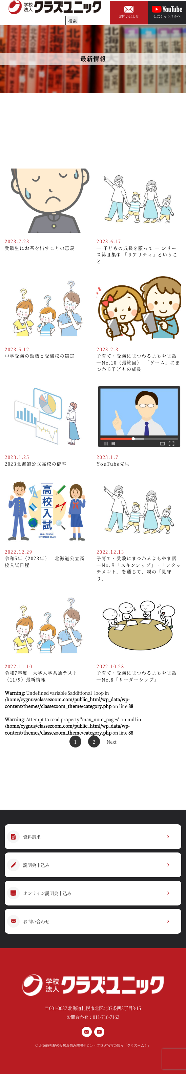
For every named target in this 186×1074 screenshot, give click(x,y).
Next (112, 741)
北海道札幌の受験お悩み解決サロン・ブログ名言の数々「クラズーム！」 (95, 1045)
